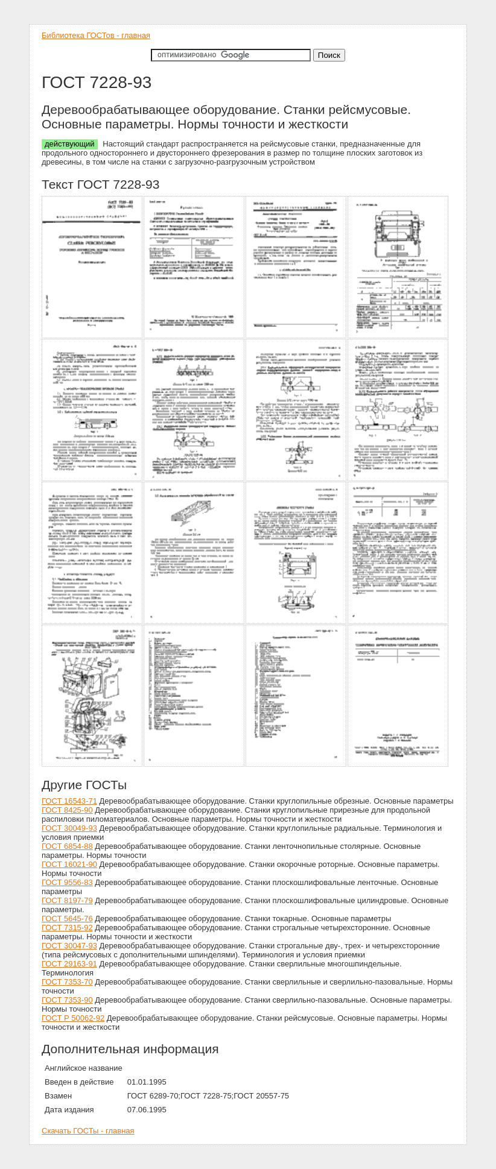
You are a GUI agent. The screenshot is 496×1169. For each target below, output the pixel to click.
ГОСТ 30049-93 (69, 828)
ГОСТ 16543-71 (69, 800)
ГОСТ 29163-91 (69, 963)
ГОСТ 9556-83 (67, 882)
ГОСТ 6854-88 (67, 846)
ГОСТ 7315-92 (67, 927)
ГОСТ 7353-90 (67, 999)
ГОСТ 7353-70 (67, 981)
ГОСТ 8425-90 (67, 810)
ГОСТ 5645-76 (67, 918)
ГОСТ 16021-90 (69, 864)
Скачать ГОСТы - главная (88, 1130)
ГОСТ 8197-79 (67, 900)
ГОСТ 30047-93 (69, 945)
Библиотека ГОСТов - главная (96, 35)
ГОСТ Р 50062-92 (73, 1017)
